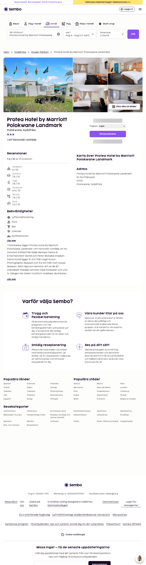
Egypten (7, 399)
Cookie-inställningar (73, 534)
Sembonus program (16, 524)
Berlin (76, 399)
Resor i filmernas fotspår (108, 421)
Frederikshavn (103, 391)
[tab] (14, 24)
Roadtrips (124, 415)
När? (68, 32)
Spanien (7, 384)
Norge (30, 399)
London (123, 387)
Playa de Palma (103, 387)
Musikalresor (32, 425)
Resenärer (105, 32)
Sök (133, 34)
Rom (76, 391)
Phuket (123, 395)
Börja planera (108, 134)
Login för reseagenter (131, 504)
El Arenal (101, 399)
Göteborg (124, 391)
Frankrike (54, 384)
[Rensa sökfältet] (58, 34)
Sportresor (102, 411)
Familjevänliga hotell (36, 415)
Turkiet (6, 387)
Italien (29, 387)
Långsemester (126, 421)
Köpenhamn (102, 395)
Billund (100, 384)
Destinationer (111, 502)
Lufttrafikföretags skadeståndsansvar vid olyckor (81, 514)
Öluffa (76, 421)
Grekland (31, 391)
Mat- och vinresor (11, 425)
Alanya (77, 384)
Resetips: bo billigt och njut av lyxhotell (60, 416)
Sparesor (8, 421)
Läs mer (11, 241)
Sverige (53, 387)
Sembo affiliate (132, 524)
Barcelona (78, 387)
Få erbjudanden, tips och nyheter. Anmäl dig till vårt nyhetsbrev (67, 524)
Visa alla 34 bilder (124, 106)
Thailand (31, 395)
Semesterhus (126, 411)
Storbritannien (56, 391)
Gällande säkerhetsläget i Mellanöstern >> (107, 2)
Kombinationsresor (82, 411)
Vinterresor (32, 411)
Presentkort (113, 524)
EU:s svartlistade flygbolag (34, 514)
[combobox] (32, 35)
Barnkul (30, 421)
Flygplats (93, 126)
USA (5, 395)
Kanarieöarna (56, 395)
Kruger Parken (40, 52)
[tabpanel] (73, 34)
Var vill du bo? (16, 32)
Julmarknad (102, 415)
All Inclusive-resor (58, 411)
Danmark (31, 384)
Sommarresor (10, 411)
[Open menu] (140, 9)
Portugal (54, 399)
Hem (6, 52)
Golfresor (54, 421)
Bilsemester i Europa (13, 415)
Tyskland (7, 391)
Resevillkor (11, 502)
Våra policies (119, 514)
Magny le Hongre (128, 399)
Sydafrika (20, 52)
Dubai (76, 395)
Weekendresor (80, 415)
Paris (122, 384)
